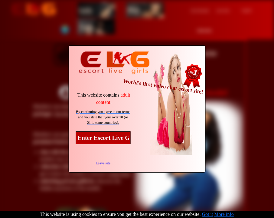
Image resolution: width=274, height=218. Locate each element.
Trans (86, 27)
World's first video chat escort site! (163, 86)
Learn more (119, 173)
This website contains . (103, 98)
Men (133, 10)
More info (223, 214)
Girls (85, 10)
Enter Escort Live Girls (104, 137)
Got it (207, 214)
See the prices (67, 113)
